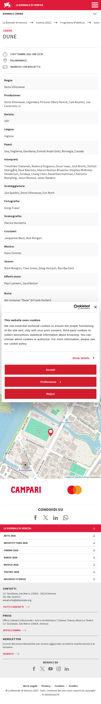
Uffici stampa (12, 630)
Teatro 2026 (11, 572)
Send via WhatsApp (65, 517)
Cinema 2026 (11, 550)
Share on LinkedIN (55, 517)
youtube (50, 670)
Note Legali (30, 686)
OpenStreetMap (81, 477)
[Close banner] (95, 307)
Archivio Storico (15, 579)
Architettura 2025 (16, 543)
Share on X (45, 517)
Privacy (46, 686)
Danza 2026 (10, 557)
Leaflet (68, 477)
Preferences (50, 381)
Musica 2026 (11, 564)
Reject (50, 393)
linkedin (67, 670)
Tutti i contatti (13, 606)
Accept (50, 369)
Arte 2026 (10, 535)
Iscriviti (8, 653)
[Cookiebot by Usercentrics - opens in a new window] (73, 307)
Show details (81, 357)
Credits (73, 686)
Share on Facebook (35, 517)
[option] (52, 489)
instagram (58, 670)
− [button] (96, 404)
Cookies (59, 686)
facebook (34, 670)
